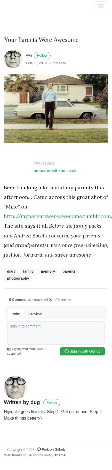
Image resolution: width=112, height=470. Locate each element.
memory (48, 271)
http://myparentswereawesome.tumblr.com (57, 216)
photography (18, 278)
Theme (60, 455)
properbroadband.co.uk (55, 170)
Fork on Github (51, 449)
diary (11, 271)
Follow (42, 55)
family (28, 271)
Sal (30, 455)
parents (69, 271)
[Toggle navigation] (101, 6)
